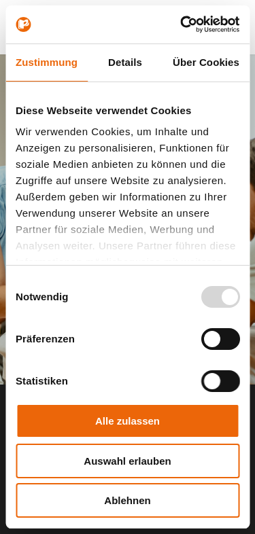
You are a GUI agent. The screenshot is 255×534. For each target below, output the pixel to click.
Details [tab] (125, 62)
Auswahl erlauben (127, 461)
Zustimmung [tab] (47, 62)
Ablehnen (127, 500)
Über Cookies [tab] (206, 62)
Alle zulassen (127, 421)
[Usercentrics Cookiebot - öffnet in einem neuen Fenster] (181, 24)
